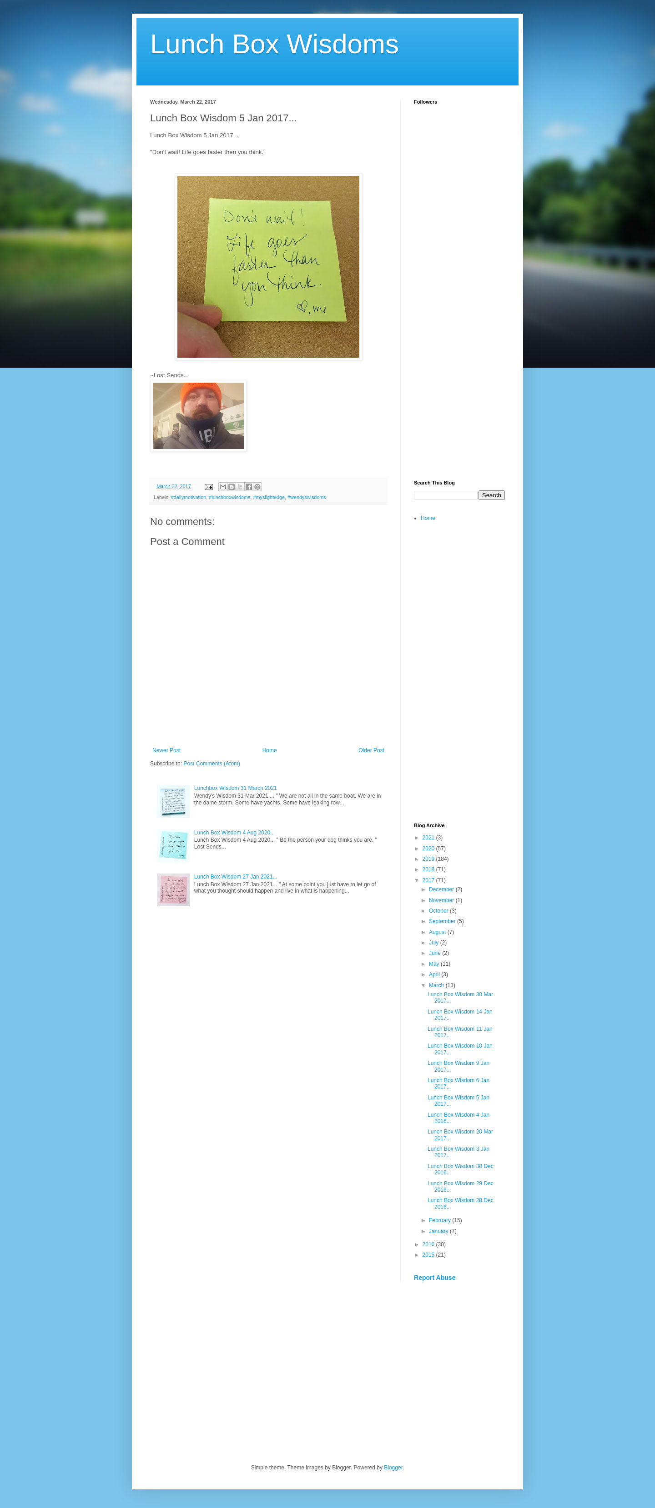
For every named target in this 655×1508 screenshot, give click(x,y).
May (435, 964)
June (435, 953)
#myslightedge (269, 497)
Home (269, 750)
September (443, 921)
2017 (429, 880)
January (439, 1231)
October (439, 911)
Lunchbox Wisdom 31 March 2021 (235, 788)
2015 (429, 1255)
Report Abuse (434, 1277)
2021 (429, 837)
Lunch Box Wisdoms (274, 44)
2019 (429, 859)
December (442, 889)
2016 (429, 1244)
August (438, 932)
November (442, 900)
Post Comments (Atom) (211, 763)
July (434, 942)
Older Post (371, 750)
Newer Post (166, 750)
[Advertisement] (459, 330)
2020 (429, 848)
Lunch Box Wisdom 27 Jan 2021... (235, 877)
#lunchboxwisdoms (229, 497)
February (440, 1220)
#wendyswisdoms (306, 497)
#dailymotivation (188, 497)
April (435, 974)
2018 (429, 869)
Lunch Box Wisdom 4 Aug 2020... (234, 832)
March (437, 985)
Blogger (393, 1467)
